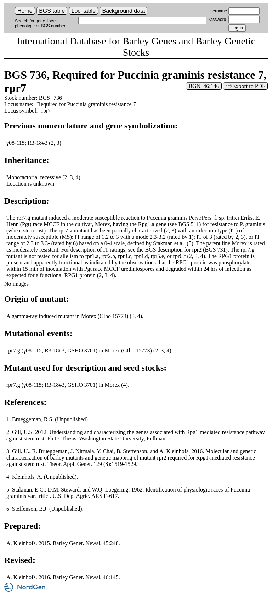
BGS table (52, 11)
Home (25, 11)
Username (217, 11)
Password (217, 19)
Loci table (84, 11)
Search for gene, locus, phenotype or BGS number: (41, 23)
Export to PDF (248, 86)
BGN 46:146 (203, 86)
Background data (123, 11)
